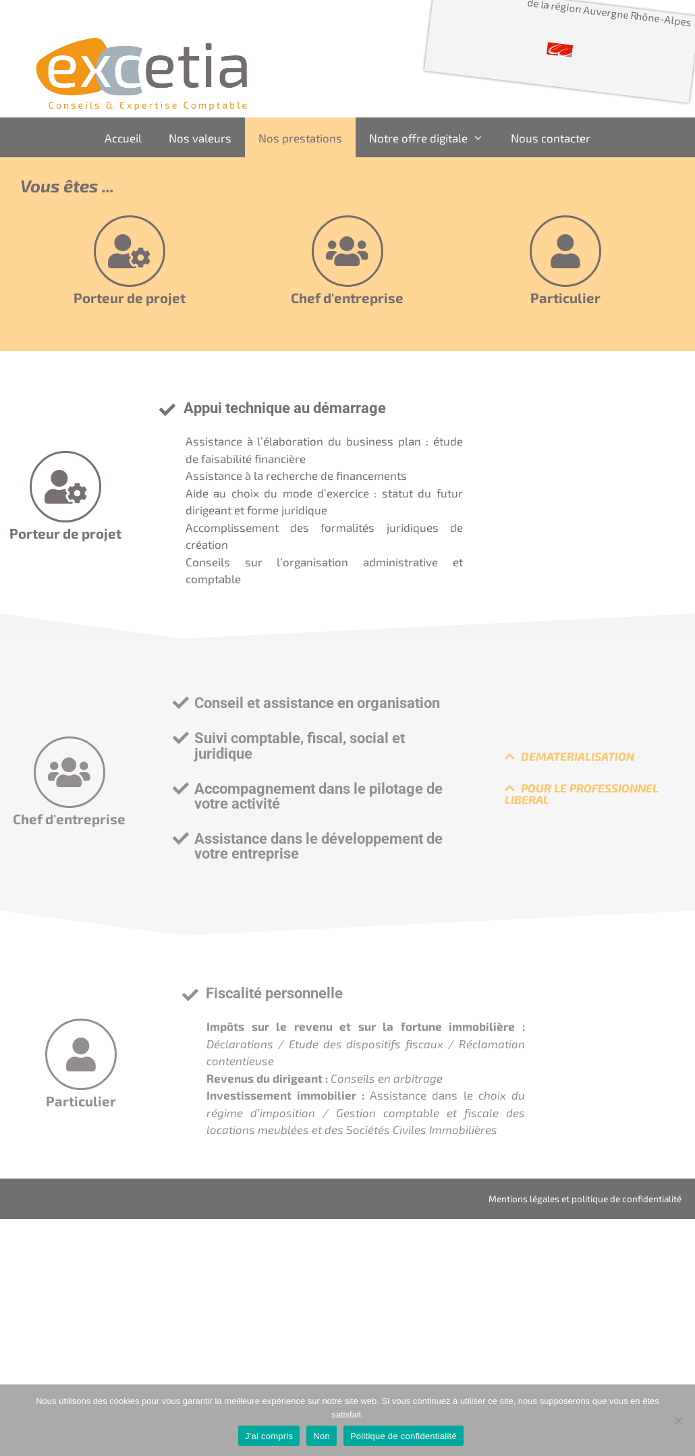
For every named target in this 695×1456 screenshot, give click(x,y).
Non (321, 1436)
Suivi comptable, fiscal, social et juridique (299, 745)
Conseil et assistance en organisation (317, 702)
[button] (316, 702)
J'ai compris (269, 1436)
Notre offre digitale (433, 137)
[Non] (678, 1420)
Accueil (123, 137)
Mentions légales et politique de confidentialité (585, 1198)
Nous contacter (550, 137)
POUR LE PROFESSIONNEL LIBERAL (582, 793)
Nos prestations (300, 137)
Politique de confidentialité (403, 1436)
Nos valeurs (200, 137)
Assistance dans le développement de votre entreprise (318, 846)
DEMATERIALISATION (577, 756)
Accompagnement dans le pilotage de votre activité (318, 796)
